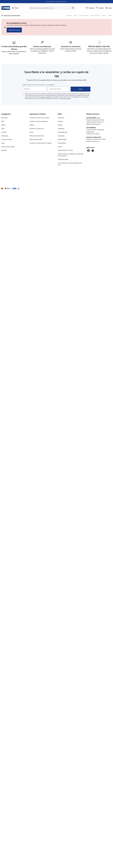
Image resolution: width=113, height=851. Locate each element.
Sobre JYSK (61, 118)
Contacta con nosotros (92, 134)
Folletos (32, 125)
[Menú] (15, 8)
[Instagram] (92, 150)
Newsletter (61, 128)
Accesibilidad (62, 143)
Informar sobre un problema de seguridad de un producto (70, 155)
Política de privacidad (36, 139)
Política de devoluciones (37, 136)
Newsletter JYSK (62, 132)
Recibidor (4, 150)
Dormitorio (4, 118)
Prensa (60, 146)
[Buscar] (73, 8)
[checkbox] (23, 94)
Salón (3, 128)
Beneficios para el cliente (65, 150)
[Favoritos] (90, 8)
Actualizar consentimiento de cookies (41, 143)
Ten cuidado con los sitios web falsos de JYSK (70, 164)
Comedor (4, 132)
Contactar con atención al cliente (39, 118)
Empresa (60, 121)
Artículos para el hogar (8, 146)
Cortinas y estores (6, 139)
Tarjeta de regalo (63, 159)
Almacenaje (4, 136)
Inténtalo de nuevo (14, 30)
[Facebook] (88, 150)
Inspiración (61, 136)
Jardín (3, 143)
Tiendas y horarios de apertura (39, 121)
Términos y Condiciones (46, 97)
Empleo (60, 125)
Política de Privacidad (65, 98)
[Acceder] (100, 8)
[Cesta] (108, 8)
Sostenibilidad (62, 139)
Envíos (31, 132)
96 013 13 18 (95, 141)
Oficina (3, 125)
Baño (2, 121)
